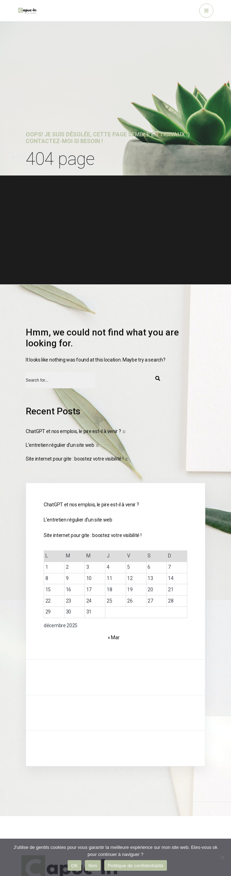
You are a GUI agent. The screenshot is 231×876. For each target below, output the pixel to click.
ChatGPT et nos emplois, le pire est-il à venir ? (73, 431)
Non (92, 865)
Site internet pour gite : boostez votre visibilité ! (74, 459)
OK (74, 865)
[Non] (222, 857)
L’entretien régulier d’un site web (60, 445)
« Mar (114, 637)
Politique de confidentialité (135, 865)
